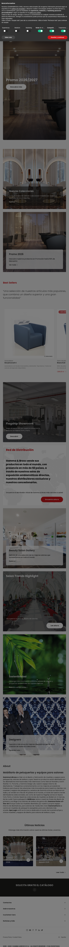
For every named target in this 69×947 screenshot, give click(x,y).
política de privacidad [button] (18, 9)
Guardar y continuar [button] (57, 37)
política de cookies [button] (35, 12)
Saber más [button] (8, 37)
